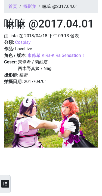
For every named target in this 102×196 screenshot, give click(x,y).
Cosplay (22, 42)
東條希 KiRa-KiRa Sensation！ (56, 55)
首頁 (12, 6)
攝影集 (29, 6)
